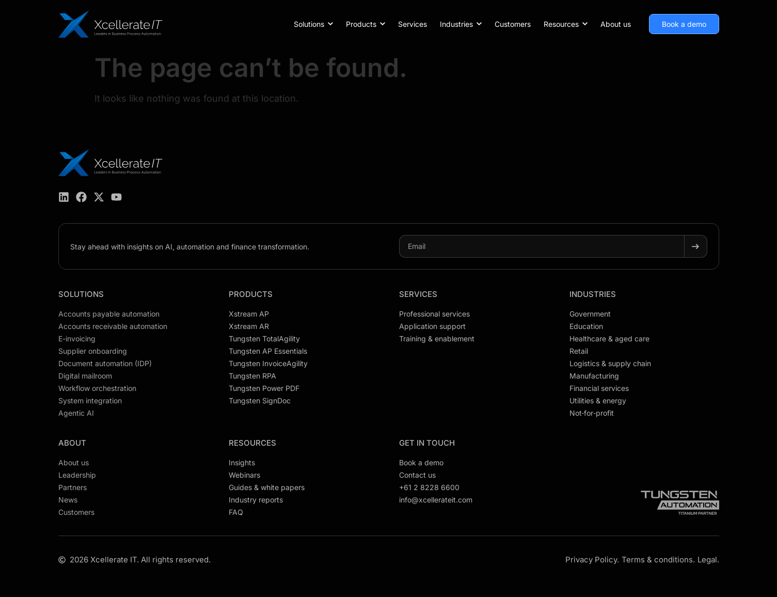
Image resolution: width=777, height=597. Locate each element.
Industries (592, 294)
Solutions (81, 294)
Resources (252, 443)
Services (418, 294)
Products (251, 294)
